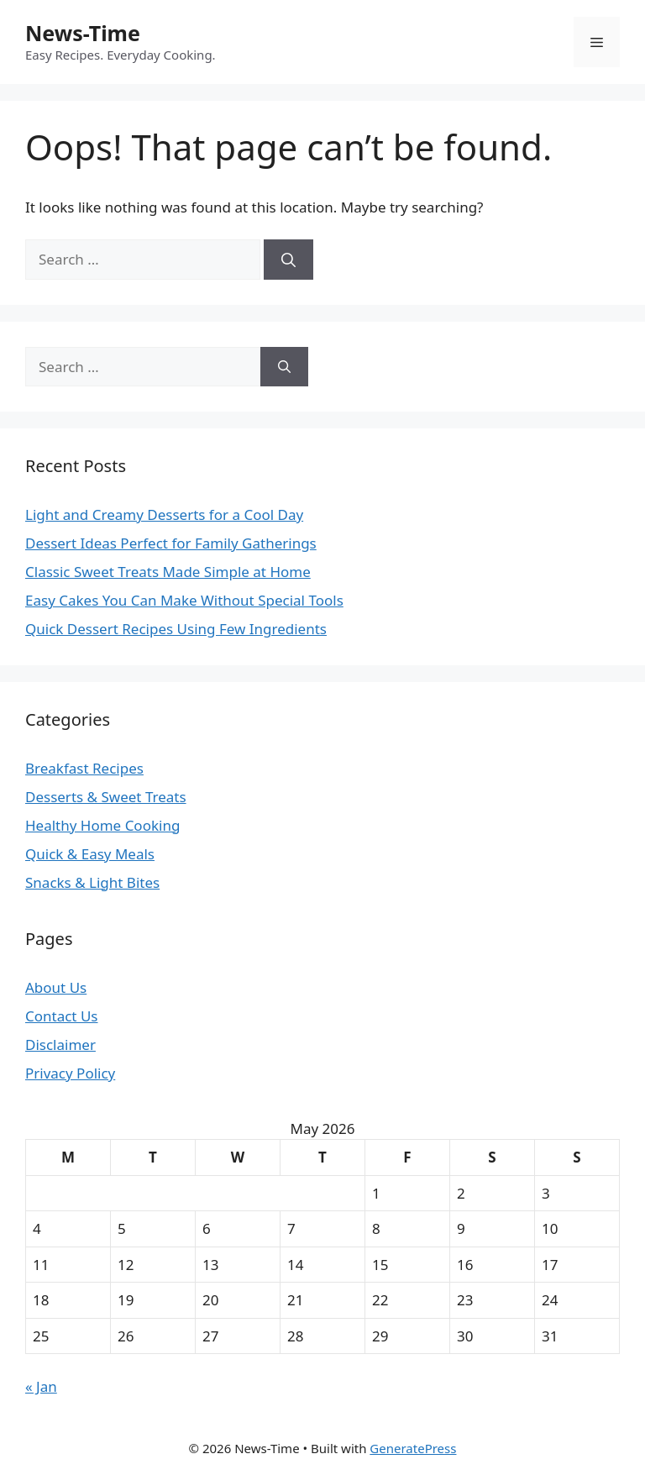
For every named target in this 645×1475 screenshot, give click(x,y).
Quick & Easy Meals (90, 853)
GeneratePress (413, 1448)
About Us (56, 987)
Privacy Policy (70, 1073)
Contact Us (61, 1016)
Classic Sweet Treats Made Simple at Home (168, 571)
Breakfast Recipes (84, 768)
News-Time (82, 32)
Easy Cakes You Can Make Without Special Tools (184, 600)
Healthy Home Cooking (102, 825)
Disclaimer (60, 1044)
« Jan (41, 1386)
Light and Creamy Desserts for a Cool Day (164, 514)
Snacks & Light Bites (92, 882)
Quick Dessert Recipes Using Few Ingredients (176, 628)
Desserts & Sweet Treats (105, 796)
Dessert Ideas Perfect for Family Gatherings (171, 543)
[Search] (288, 259)
